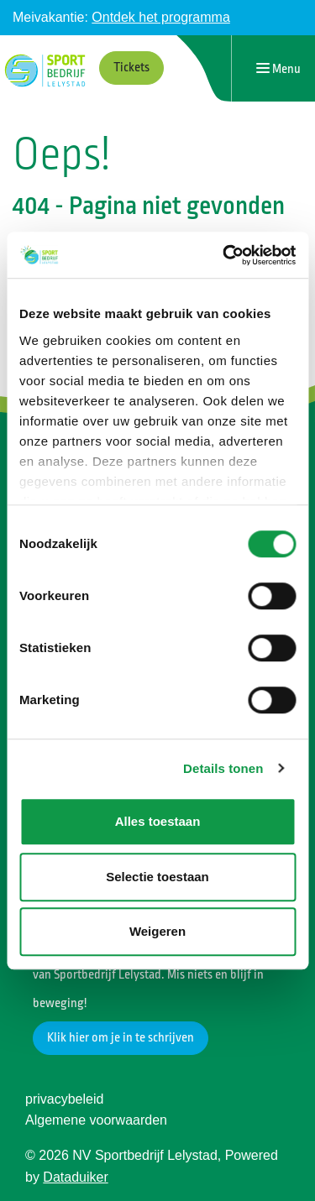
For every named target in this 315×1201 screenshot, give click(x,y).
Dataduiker (75, 1177)
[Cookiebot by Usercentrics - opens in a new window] (224, 255)
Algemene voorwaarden (96, 1120)
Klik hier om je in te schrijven (120, 1038)
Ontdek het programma (161, 17)
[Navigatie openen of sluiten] (278, 68)
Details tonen (223, 768)
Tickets (131, 68)
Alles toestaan (158, 821)
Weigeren (157, 931)
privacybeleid (64, 1099)
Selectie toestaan (157, 876)
